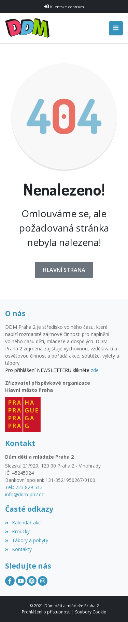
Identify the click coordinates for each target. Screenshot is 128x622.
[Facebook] (10, 581)
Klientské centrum (67, 6)
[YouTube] (21, 581)
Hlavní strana (64, 270)
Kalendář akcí (23, 522)
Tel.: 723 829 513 (24, 487)
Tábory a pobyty (26, 540)
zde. (95, 370)
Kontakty (18, 549)
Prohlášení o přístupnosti (46, 612)
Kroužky (17, 531)
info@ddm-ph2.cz (24, 494)
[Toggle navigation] (116, 28)
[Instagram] (42, 581)
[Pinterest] (32, 581)
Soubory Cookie (90, 612)
